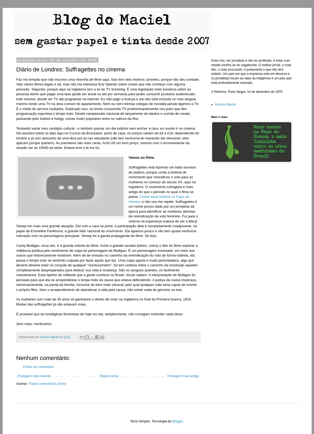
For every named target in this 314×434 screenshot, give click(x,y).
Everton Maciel (225, 104)
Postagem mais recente (34, 376)
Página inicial (109, 376)
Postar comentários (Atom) (47, 384)
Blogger (177, 421)
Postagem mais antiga (183, 376)
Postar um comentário (38, 367)
